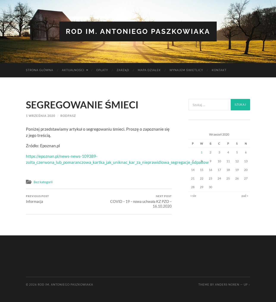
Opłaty (102, 70)
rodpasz (68, 115)
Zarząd (123, 70)
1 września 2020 (40, 115)
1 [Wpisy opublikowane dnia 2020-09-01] (201, 152)
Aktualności (73, 70)
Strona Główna (39, 70)
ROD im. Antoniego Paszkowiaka (138, 31)
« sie (193, 195)
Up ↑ (247, 284)
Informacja (37, 199)
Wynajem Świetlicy (186, 70)
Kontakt (219, 70)
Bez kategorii (43, 182)
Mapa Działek (149, 70)
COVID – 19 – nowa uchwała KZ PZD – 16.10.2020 (136, 201)
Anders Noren (227, 284)
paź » (245, 195)
